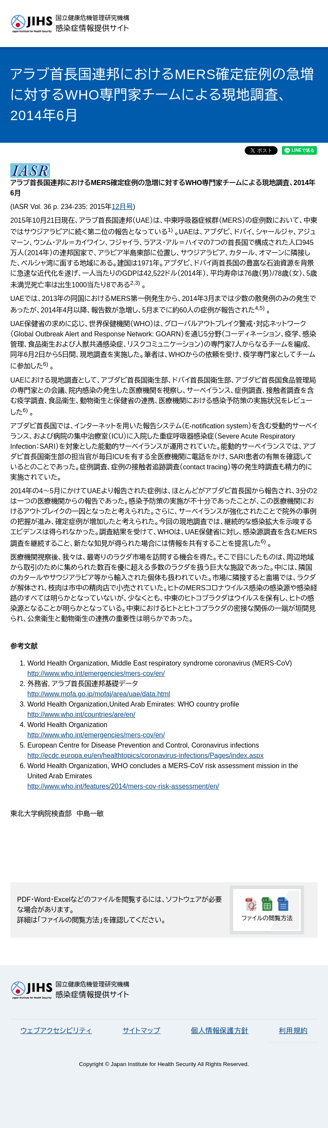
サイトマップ (142, 1030)
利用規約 (293, 1030)
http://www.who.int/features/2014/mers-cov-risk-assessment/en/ (123, 786)
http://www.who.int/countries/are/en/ (81, 714)
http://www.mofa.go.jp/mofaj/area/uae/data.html (98, 694)
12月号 (122, 206)
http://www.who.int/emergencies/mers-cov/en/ (96, 673)
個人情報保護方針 (219, 1030)
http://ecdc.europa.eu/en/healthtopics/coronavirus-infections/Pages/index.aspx (145, 755)
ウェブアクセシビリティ (56, 1030)
